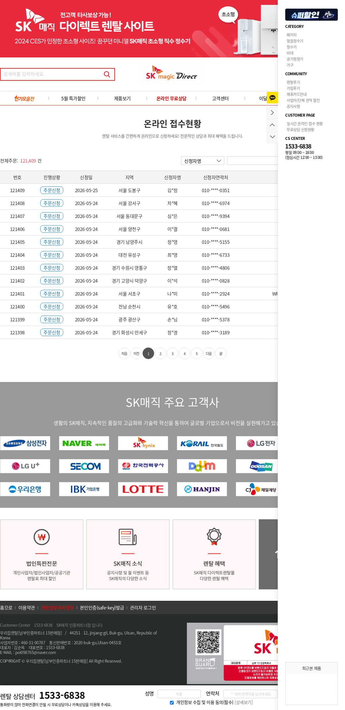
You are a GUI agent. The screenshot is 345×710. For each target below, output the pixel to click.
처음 (124, 353)
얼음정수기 (295, 40)
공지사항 (293, 106)
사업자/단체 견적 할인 (303, 100)
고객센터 (220, 98)
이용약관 (26, 607)
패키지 (292, 34)
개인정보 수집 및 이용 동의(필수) (204, 702)
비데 (290, 52)
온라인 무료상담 (171, 98)
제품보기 (122, 98)
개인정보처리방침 (57, 607)
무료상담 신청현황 (300, 129)
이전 (136, 353)
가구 (290, 64)
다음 (209, 353)
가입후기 (293, 88)
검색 (106, 74)
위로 (272, 125)
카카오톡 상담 (272, 97)
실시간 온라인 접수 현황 (305, 123)
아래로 (272, 137)
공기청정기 (295, 58)
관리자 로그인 (143, 607)
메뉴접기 (272, 113)
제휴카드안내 (296, 94)
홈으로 (6, 607)
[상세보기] (244, 702)
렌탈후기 (293, 82)
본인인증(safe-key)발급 (102, 607)
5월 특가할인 (73, 98)
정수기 (292, 46)
